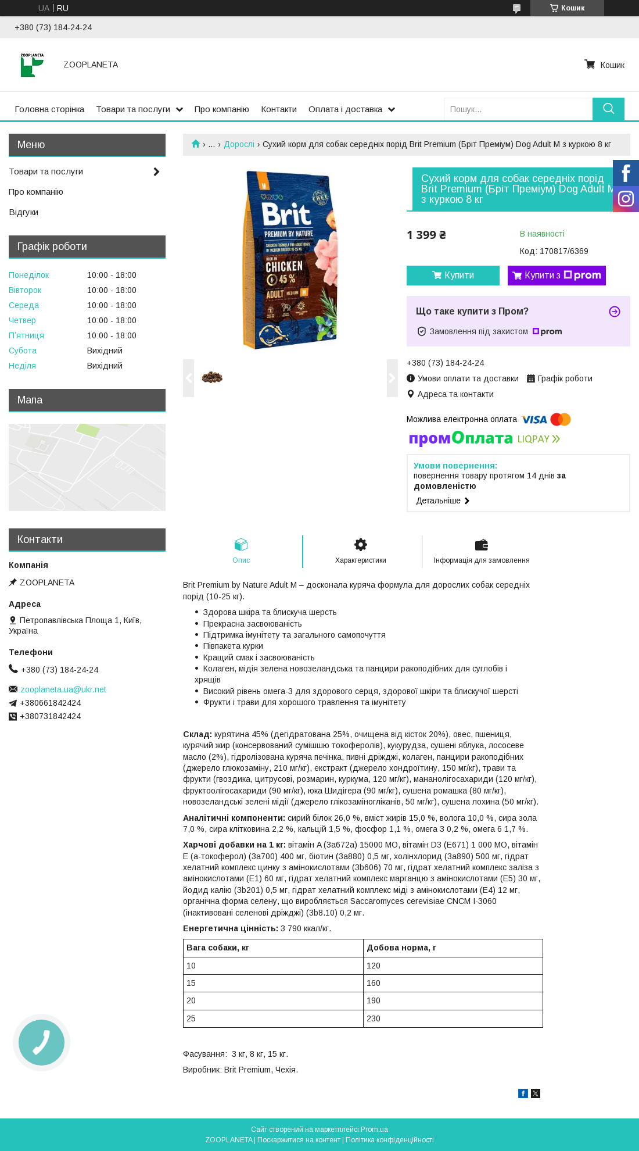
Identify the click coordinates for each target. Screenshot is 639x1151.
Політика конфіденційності (390, 1140)
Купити (459, 275)
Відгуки (23, 212)
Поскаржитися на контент (298, 1140)
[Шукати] (608, 109)
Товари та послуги (133, 109)
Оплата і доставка (345, 109)
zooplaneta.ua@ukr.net (63, 689)
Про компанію (222, 109)
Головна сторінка (49, 109)
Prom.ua (374, 1129)
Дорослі (239, 144)
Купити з (563, 275)
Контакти (279, 109)
